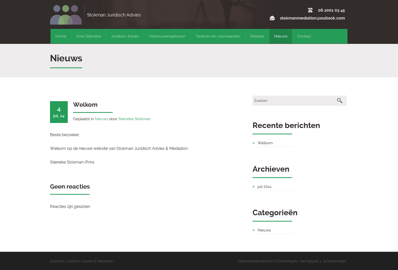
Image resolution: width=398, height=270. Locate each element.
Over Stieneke (88, 36)
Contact (304, 36)
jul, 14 (58, 111)
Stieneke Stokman (134, 119)
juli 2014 (264, 186)
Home (60, 36)
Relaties (257, 36)
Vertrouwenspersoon (167, 36)
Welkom (85, 104)
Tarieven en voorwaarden (218, 36)
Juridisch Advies (125, 36)
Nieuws (280, 36)
